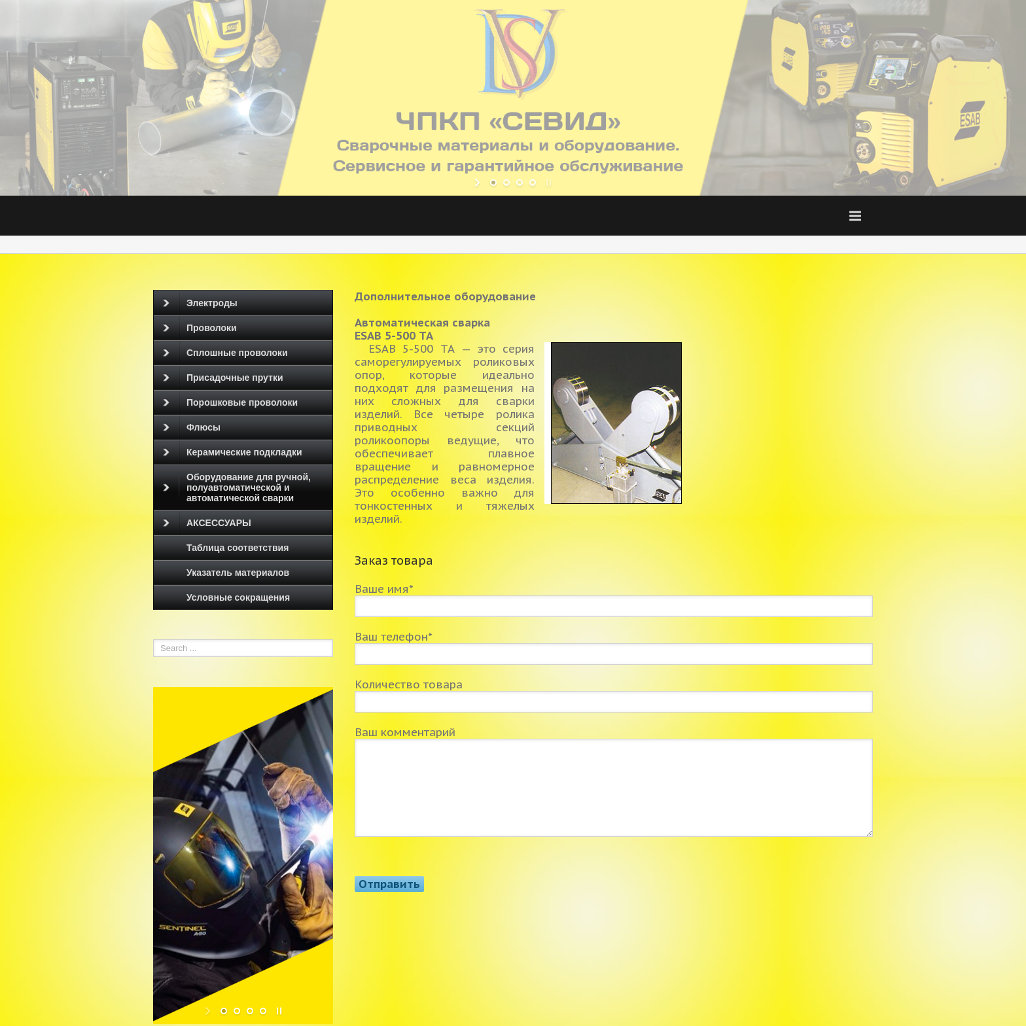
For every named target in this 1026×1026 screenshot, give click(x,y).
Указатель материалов (237, 572)
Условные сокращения (238, 597)
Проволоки (200, 328)
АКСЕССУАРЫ (207, 523)
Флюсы (192, 427)
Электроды (200, 303)
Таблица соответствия (237, 547)
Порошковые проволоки (230, 402)
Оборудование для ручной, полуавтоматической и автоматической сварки (237, 487)
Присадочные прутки (223, 377)
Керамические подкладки (232, 452)
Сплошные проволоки (225, 353)
